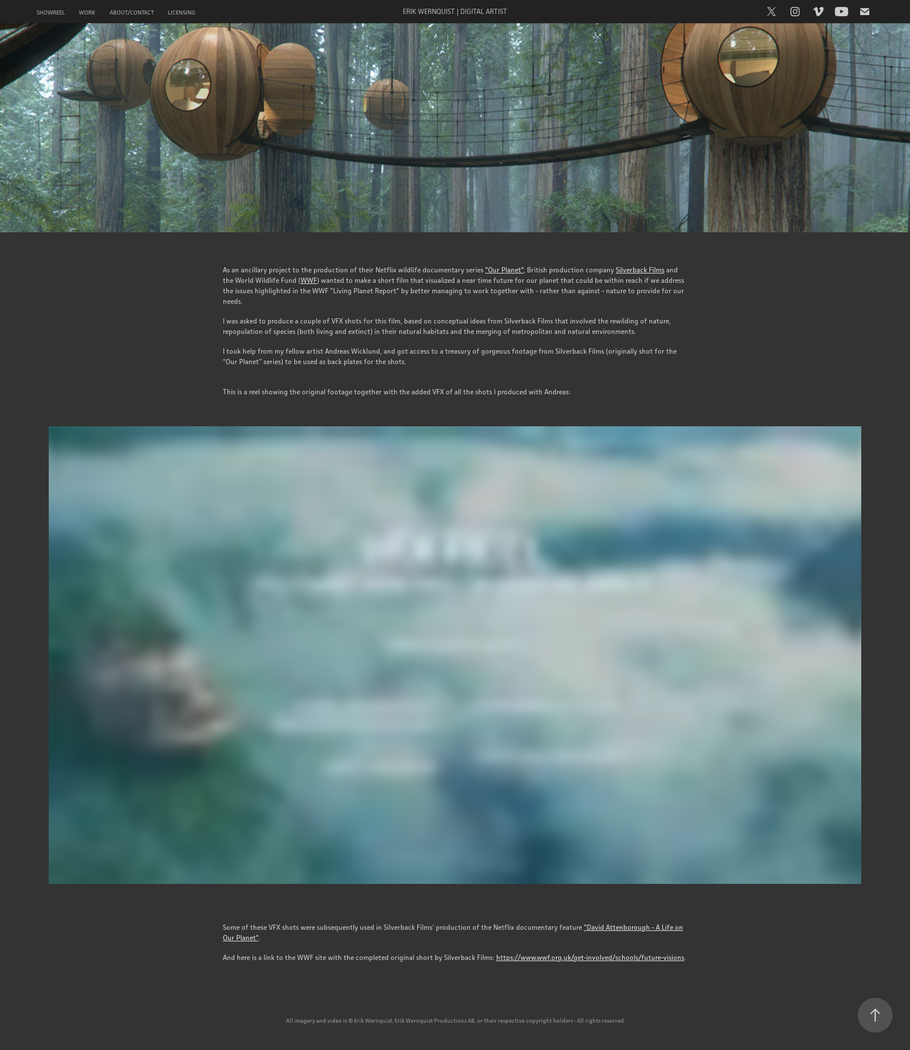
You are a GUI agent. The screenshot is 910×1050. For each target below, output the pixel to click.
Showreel (51, 12)
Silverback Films (640, 269)
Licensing (181, 12)
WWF (309, 280)
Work (87, 12)
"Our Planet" (504, 269)
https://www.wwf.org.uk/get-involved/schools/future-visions (590, 957)
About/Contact (132, 12)
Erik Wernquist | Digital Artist (455, 11)
